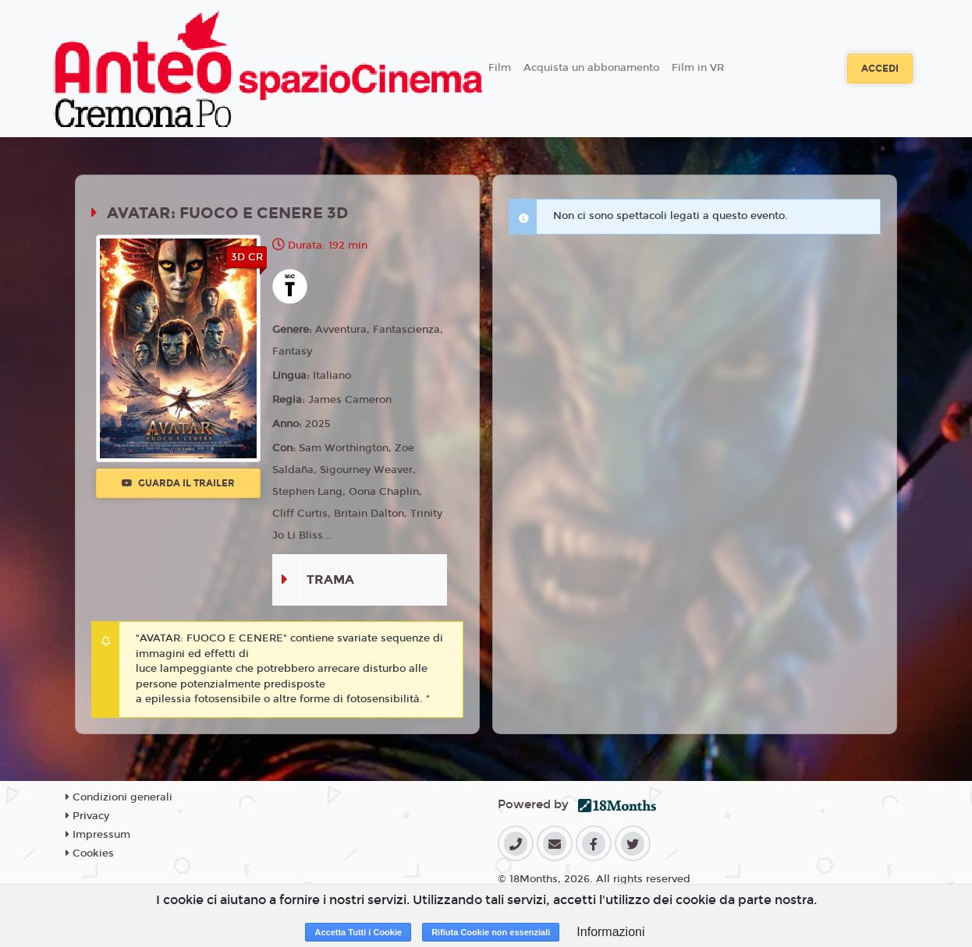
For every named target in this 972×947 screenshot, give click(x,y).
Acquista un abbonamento (591, 68)
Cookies (90, 853)
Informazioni (610, 931)
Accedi (880, 68)
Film (499, 68)
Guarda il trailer (178, 483)
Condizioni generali (119, 797)
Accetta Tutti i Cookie (358, 932)
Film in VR (698, 68)
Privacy (87, 816)
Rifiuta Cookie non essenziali (490, 932)
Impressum (98, 835)
